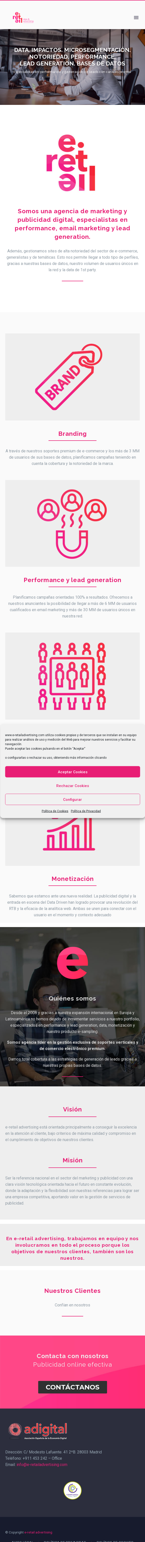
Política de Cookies (55, 811)
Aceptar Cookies (72, 771)
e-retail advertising (38, 1532)
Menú (136, 17)
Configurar (72, 799)
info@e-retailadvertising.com (41, 1464)
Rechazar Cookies (72, 785)
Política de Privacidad (86, 811)
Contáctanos (73, 1387)
